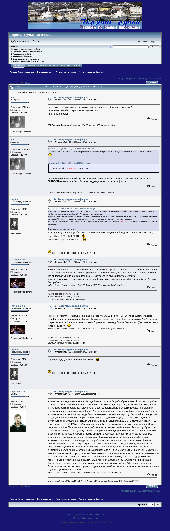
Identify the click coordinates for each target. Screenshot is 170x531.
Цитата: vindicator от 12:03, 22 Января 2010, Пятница (71, 209)
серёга (14, 199)
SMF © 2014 (82, 514)
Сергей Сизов (18, 391)
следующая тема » (151, 78)
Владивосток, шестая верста (26, 59)
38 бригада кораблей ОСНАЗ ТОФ (28, 61)
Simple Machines (97, 514)
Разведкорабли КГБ (22, 54)
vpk (12, 97)
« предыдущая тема (130, 78)
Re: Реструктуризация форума (71, 97)
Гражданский (18, 259)
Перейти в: (142, 505)
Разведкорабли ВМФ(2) (23, 56)
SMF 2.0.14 (70, 514)
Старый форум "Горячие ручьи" (27, 51)
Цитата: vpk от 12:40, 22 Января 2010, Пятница (69, 163)
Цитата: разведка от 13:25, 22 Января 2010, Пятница (71, 149)
